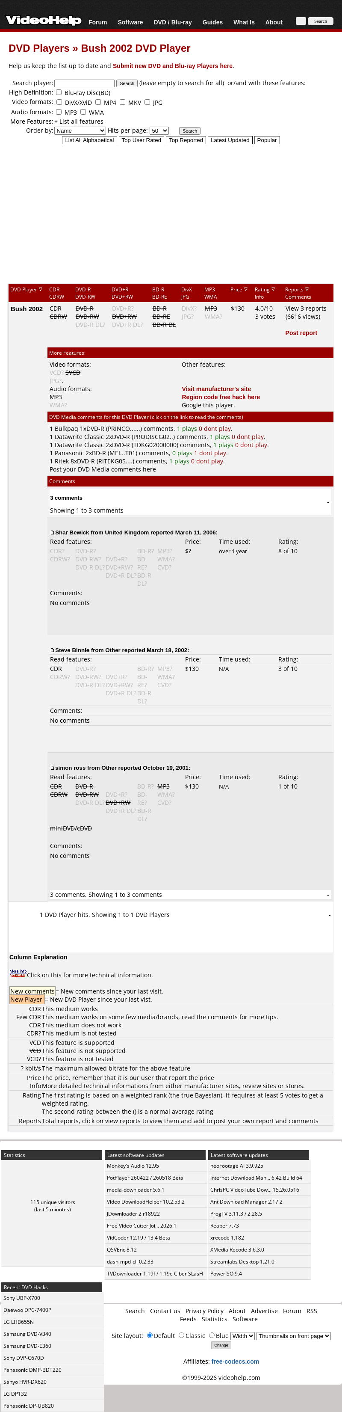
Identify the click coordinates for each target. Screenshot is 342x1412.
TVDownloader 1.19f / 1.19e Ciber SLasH (155, 1273)
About (274, 22)
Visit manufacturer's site (216, 389)
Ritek (62, 461)
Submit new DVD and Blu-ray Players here (173, 66)
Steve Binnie (72, 650)
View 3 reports (306, 308)
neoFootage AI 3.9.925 (236, 1165)
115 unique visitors (52, 1202)
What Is (244, 22)
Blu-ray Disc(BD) (87, 93)
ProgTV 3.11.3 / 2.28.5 (236, 1213)
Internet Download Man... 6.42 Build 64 (256, 1177)
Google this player (207, 405)
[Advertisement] (171, 213)
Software (130, 22)
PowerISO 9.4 (226, 1273)
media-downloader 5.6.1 (136, 1189)
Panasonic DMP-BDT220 (32, 1369)
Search (135, 1311)
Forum (97, 22)
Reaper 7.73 (224, 1225)
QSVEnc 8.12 (122, 1249)
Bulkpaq (66, 428)
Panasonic (69, 453)
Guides (213, 22)
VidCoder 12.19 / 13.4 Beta (138, 1237)
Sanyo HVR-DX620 (25, 1381)
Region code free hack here (221, 397)
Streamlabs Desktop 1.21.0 (242, 1261)
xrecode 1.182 (227, 1237)
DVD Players (39, 48)
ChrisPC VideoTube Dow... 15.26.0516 (254, 1189)
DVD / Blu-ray (172, 22)
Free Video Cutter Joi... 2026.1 (142, 1225)
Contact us (165, 1311)
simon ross (70, 767)
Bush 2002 (27, 308)
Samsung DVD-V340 (27, 1334)
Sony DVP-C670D (23, 1358)
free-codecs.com (235, 1361)
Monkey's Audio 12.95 (133, 1165)
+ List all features (78, 121)
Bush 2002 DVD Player (135, 48)
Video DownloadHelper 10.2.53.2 (146, 1201)
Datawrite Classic (79, 437)
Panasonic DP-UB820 (28, 1405)
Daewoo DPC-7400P (27, 1310)
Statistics (214, 1319)
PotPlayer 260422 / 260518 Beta (145, 1177)
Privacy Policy (205, 1311)
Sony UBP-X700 (21, 1298)
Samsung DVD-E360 (27, 1346)
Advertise (264, 1311)
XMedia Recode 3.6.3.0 (237, 1249)
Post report (302, 333)
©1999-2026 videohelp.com (221, 1377)
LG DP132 (15, 1393)
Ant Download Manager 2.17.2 (246, 1201)
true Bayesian (201, 1095)
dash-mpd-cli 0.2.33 (130, 1261)
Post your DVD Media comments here (103, 469)
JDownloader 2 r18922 (133, 1213)
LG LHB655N (18, 1322)
